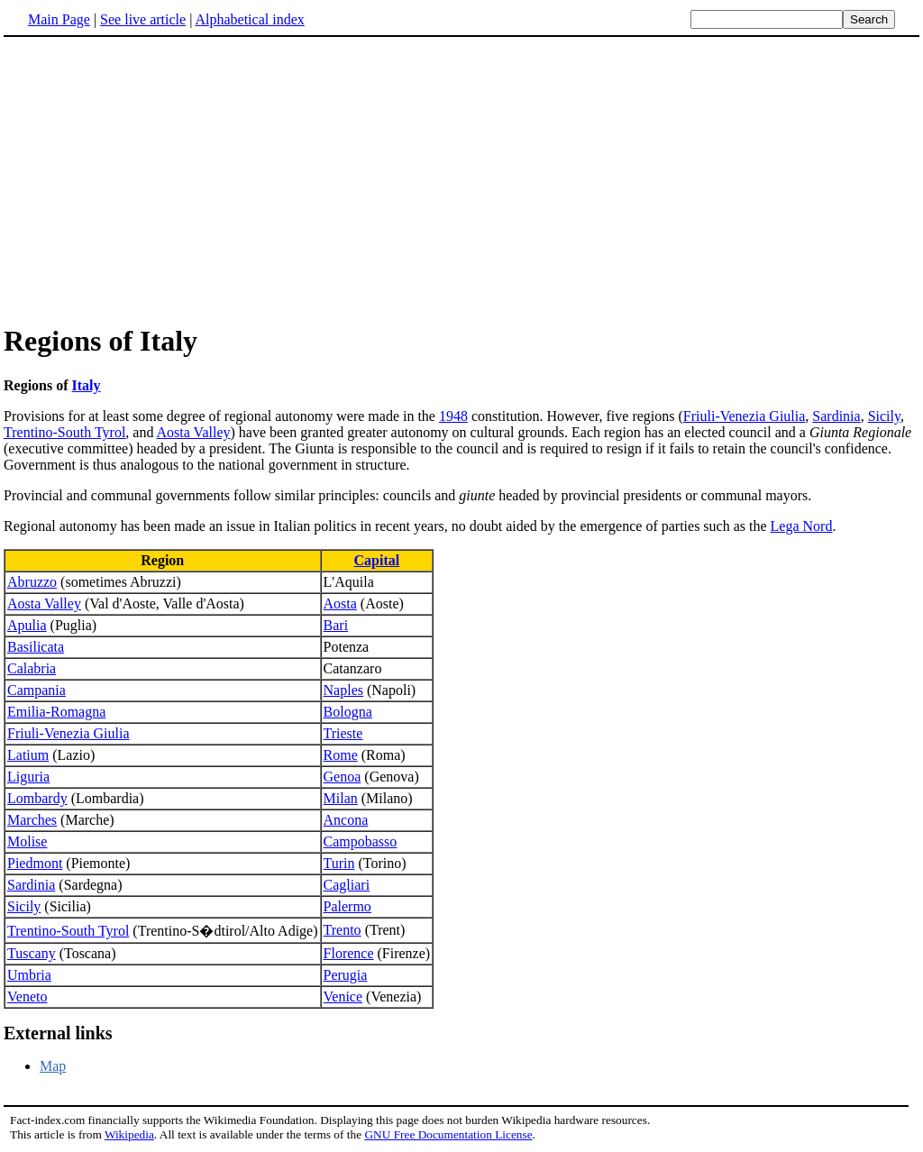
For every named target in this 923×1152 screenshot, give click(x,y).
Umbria (29, 975)
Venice (343, 996)
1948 (453, 416)
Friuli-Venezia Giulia (744, 416)
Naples (343, 690)
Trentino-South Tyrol (64, 432)
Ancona (346, 819)
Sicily (884, 416)
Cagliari (347, 884)
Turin (339, 863)
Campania (36, 690)
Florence (349, 953)
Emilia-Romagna (56, 711)
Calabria (31, 668)
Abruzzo (32, 582)
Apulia (27, 625)
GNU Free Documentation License (448, 1134)
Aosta (340, 603)
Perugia (346, 975)
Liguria (28, 776)
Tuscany (31, 953)
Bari (336, 625)
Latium (28, 755)
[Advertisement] (155, 179)
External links (58, 1033)
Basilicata (35, 646)
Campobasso (361, 841)
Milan (341, 798)
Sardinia (836, 416)
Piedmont (34, 863)
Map (53, 1066)
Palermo (347, 906)
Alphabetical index (249, 19)
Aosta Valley (194, 432)
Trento (342, 929)
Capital (377, 560)
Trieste (343, 733)
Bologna (348, 711)
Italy (86, 385)
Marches (32, 819)
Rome (341, 755)
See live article (143, 19)
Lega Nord (802, 526)
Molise (27, 841)
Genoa (342, 776)
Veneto (27, 996)
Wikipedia (129, 1134)
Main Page (59, 19)
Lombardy (37, 798)
